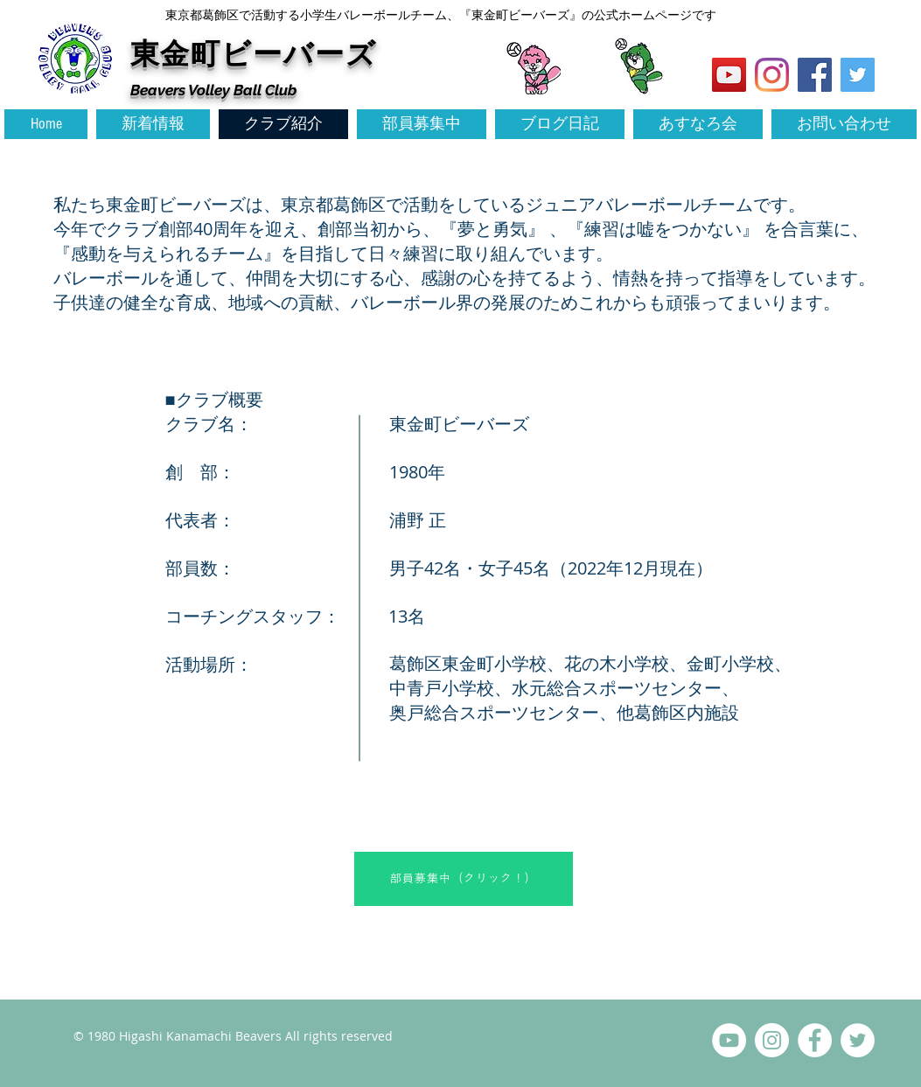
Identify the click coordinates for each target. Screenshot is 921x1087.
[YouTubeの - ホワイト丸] (729, 1040)
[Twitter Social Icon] (858, 75)
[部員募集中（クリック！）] (463, 879)
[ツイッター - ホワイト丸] (858, 1040)
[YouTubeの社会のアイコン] (729, 75)
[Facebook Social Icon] (815, 75)
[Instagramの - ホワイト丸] (772, 1040)
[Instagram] (772, 75)
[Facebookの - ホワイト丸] (815, 1040)
